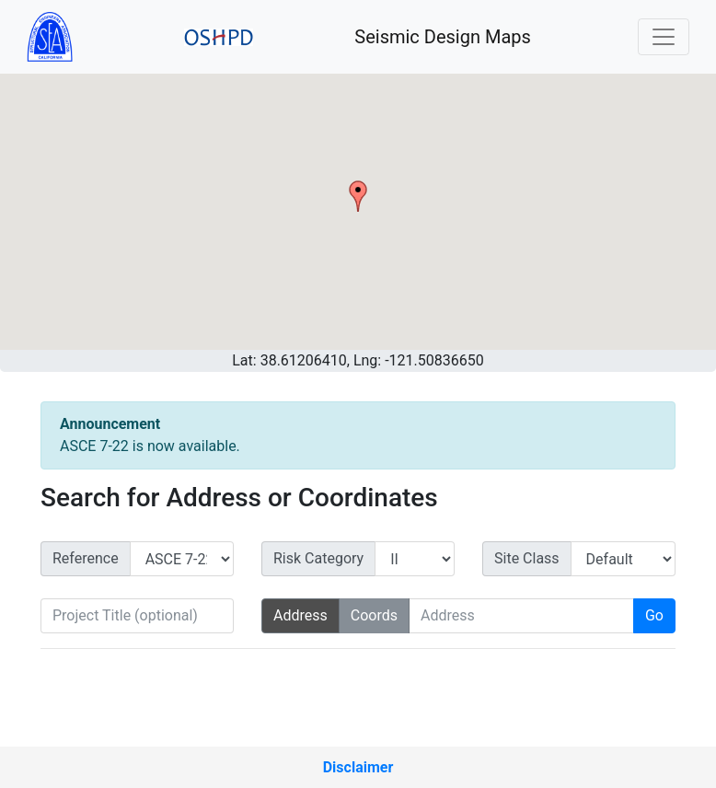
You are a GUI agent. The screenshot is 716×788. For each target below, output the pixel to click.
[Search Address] (521, 615)
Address (300, 615)
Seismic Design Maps (442, 37)
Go (654, 615)
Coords (374, 615)
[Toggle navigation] (663, 36)
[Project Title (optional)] (137, 615)
